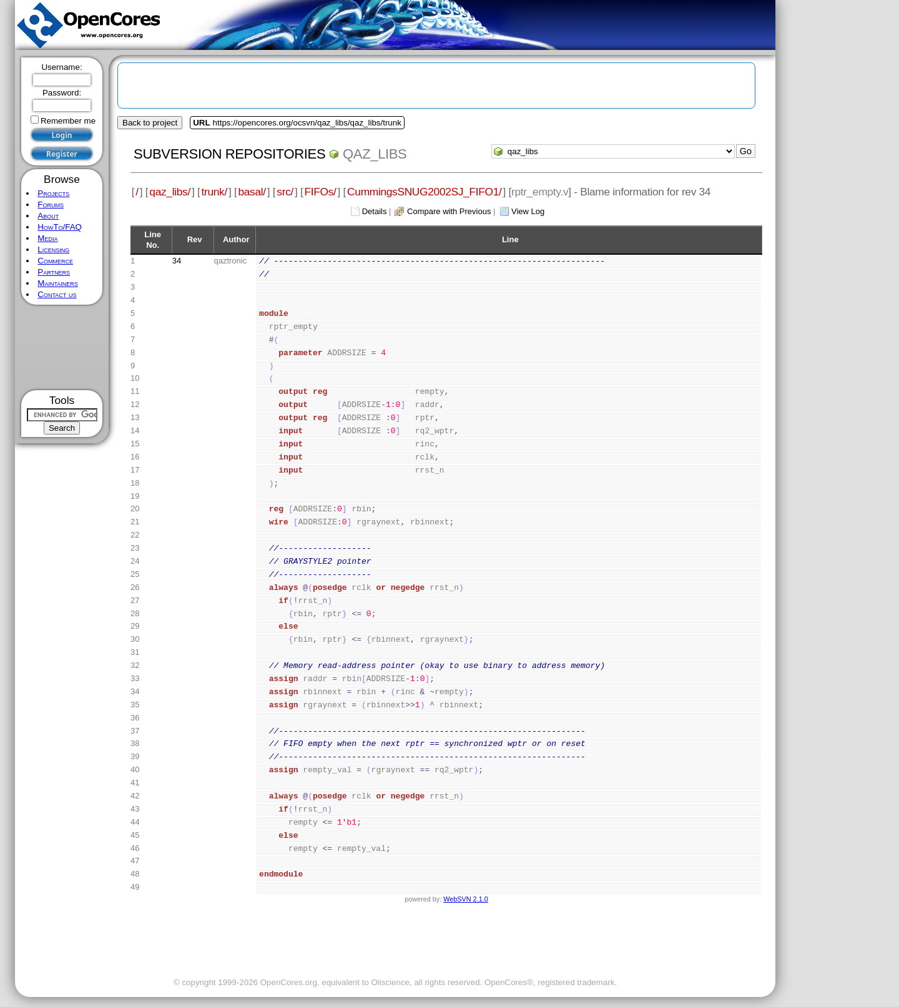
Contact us (56, 294)
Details (374, 211)
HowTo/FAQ (59, 227)
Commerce (55, 260)
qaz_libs (374, 154)
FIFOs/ (321, 191)
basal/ (251, 191)
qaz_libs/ (169, 191)
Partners (53, 272)
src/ (285, 191)
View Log (527, 211)
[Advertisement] (62, 347)
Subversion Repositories (229, 154)
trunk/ (214, 191)
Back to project (149, 122)
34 (176, 260)
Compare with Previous (449, 211)
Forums (50, 204)
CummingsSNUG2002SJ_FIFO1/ (424, 191)
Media (47, 238)
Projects (53, 193)
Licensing (53, 249)
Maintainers (57, 283)
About (48, 215)
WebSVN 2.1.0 (465, 899)
